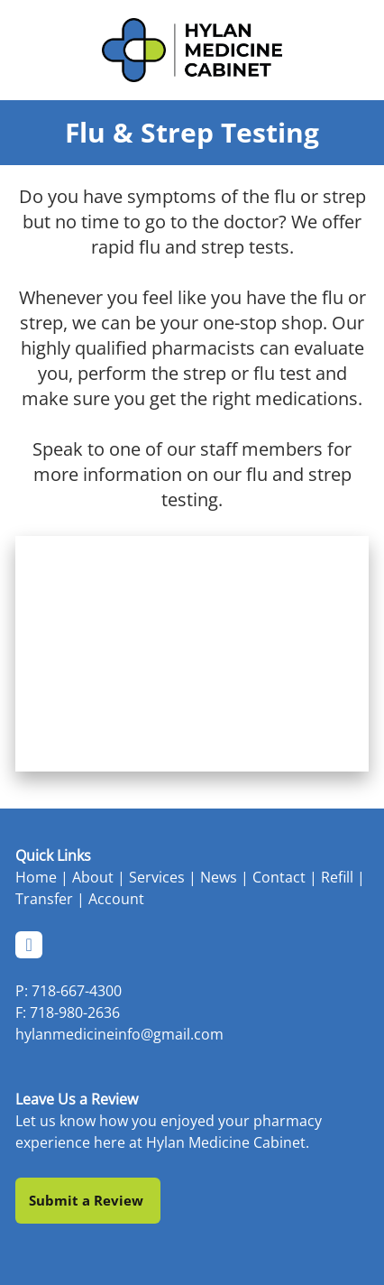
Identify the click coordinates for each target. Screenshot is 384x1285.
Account (116, 899)
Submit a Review (88, 1200)
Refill (337, 877)
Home (36, 877)
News (218, 877)
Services (157, 877)
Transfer (44, 899)
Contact (279, 877)
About (93, 877)
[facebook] (28, 944)
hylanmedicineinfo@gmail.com (119, 1034)
